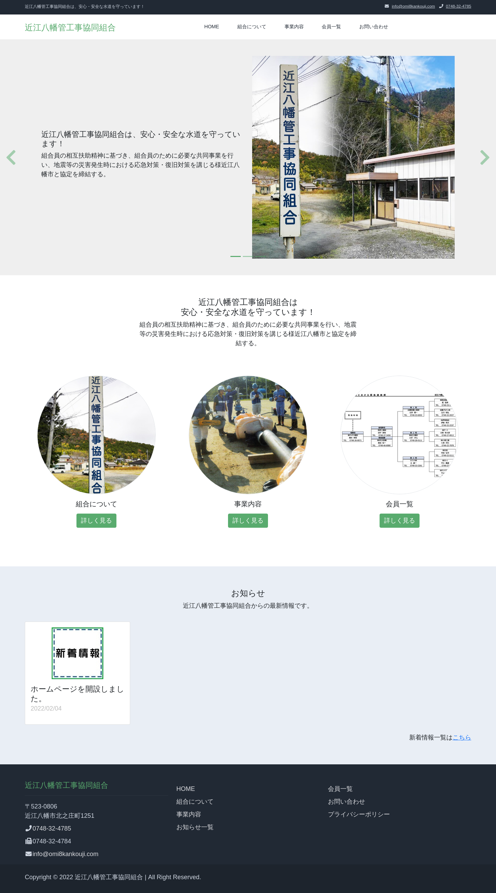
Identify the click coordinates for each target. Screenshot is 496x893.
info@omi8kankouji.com (413, 6)
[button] (8, 157)
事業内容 (294, 26)
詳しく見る (96, 520)
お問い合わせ (373, 26)
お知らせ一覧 (195, 827)
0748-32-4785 (458, 6)
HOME (211, 26)
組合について (251, 26)
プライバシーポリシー (359, 814)
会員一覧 (331, 26)
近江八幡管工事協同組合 (70, 27)
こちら (462, 737)
